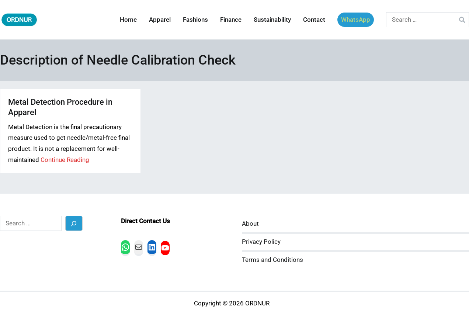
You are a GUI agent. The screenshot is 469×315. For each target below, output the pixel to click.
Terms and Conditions (272, 259)
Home (128, 19)
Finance (231, 19)
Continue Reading (65, 159)
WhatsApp (355, 19)
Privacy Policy (261, 241)
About (250, 223)
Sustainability (272, 19)
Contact (314, 19)
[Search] (74, 223)
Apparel (160, 19)
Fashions (195, 19)
